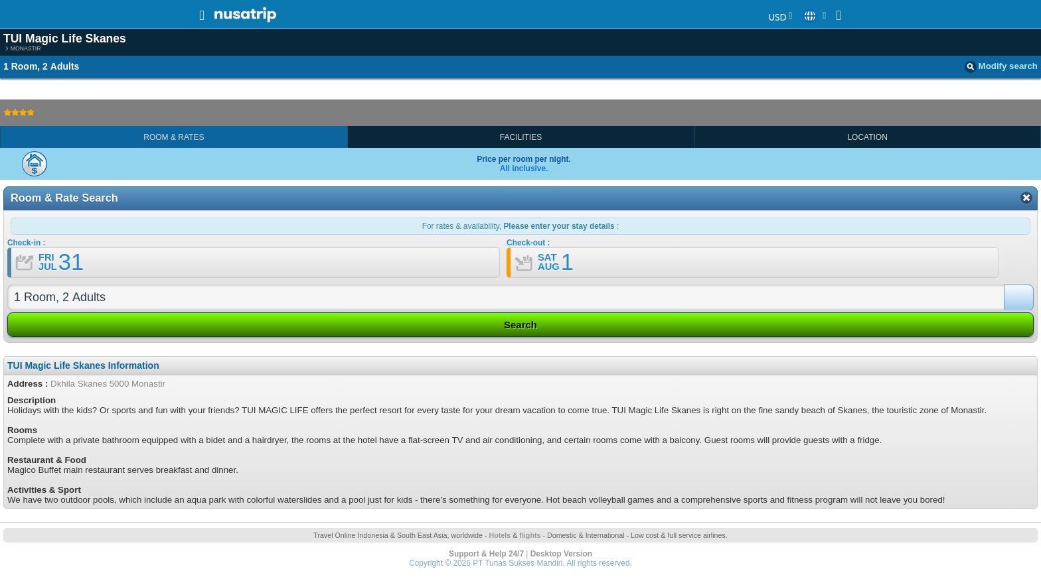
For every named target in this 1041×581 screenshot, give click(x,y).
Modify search (1001, 67)
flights (529, 535)
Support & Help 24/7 (486, 553)
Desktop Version (561, 553)
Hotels (500, 535)
